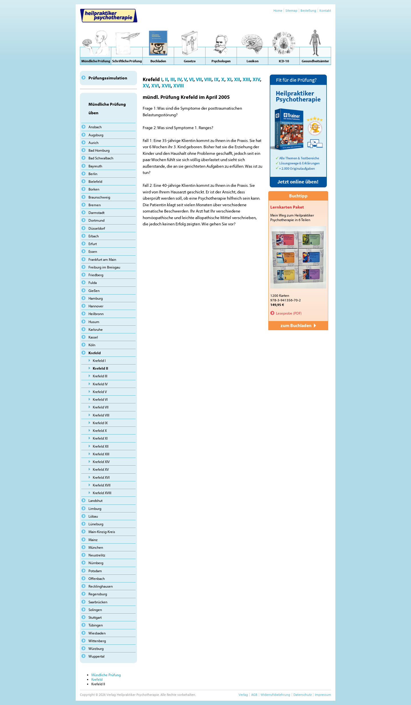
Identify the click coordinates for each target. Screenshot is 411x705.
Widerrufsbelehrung (275, 694)
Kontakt (325, 10)
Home (277, 10)
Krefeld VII (100, 407)
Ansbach (95, 127)
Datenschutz (302, 694)
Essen (92, 251)
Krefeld (94, 353)
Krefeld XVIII (102, 492)
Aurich (93, 142)
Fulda (92, 282)
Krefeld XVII (101, 485)
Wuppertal (96, 656)
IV (179, 79)
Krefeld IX (100, 422)
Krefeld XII (100, 446)
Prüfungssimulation (107, 78)
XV (146, 85)
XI (229, 79)
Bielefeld (95, 181)
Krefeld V (100, 391)
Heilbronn (96, 313)
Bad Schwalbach (100, 158)
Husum (93, 321)
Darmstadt (96, 212)
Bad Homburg (99, 150)
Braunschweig (99, 197)
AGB (254, 694)
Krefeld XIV (101, 461)
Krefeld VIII (101, 415)
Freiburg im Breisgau (104, 267)
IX (216, 79)
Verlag (243, 694)
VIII (207, 79)
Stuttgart (95, 617)
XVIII (178, 85)
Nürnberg (95, 562)
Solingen (95, 609)
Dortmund (96, 220)
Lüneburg (95, 524)
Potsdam (95, 570)
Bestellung (308, 10)
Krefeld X (100, 430)
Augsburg (95, 135)
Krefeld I (99, 360)
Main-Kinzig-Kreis (101, 531)
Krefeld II (100, 368)
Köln (91, 345)
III (172, 79)
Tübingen (95, 625)
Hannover (95, 306)
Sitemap (291, 10)
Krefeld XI (100, 438)
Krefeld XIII (101, 454)
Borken (93, 189)
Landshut (95, 500)
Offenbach (96, 578)
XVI (155, 85)
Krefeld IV (100, 384)
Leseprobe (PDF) (289, 313)
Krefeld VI (100, 399)
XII (237, 79)
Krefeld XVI (101, 477)
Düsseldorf (96, 228)
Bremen (94, 205)
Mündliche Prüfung (106, 674)
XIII (246, 79)
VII (199, 79)
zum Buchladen (298, 325)
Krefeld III (100, 376)
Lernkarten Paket (287, 207)
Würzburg (96, 648)
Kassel (93, 337)
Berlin (92, 173)
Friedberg (95, 275)
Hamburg (95, 298)
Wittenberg (97, 640)
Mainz (93, 539)
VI (191, 79)
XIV (256, 79)
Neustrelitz (96, 555)
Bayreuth (95, 166)
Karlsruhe (95, 329)
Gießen (94, 290)
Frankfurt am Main (102, 259)
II (166, 79)
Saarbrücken (97, 602)
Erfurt (92, 243)
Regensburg (97, 594)
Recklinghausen (100, 586)
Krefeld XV (101, 469)
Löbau (93, 516)
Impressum (323, 694)
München (95, 547)
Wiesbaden (97, 633)
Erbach (93, 236)
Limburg (94, 508)
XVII (166, 85)
